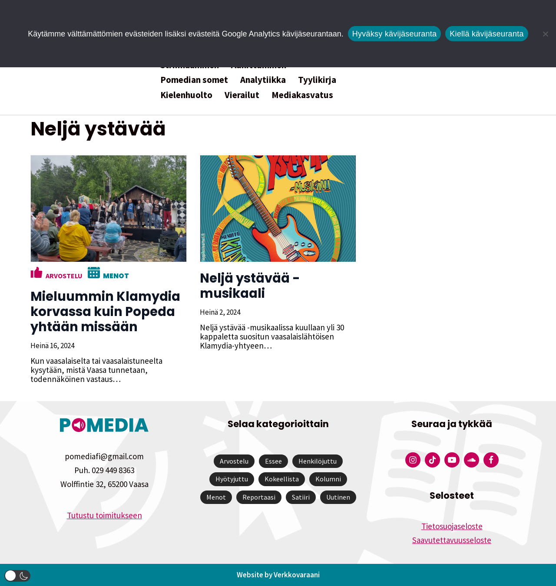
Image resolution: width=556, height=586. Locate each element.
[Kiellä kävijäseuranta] (545, 34)
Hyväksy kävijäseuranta (394, 34)
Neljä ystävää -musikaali (250, 286)
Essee (273, 461)
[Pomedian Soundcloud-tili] (471, 459)
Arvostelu (64, 275)
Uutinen (338, 497)
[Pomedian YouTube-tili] (452, 459)
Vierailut (242, 95)
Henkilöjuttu (317, 461)
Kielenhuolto (186, 95)
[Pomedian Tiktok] (432, 459)
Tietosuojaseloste (452, 526)
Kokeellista (282, 478)
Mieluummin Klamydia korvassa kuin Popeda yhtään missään (105, 312)
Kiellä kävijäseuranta (486, 34)
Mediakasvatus (302, 95)
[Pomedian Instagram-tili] (412, 459)
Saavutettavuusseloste (451, 540)
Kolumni (328, 478)
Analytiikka (263, 80)
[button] (17, 576)
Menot (116, 275)
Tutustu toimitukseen (104, 515)
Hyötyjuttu (231, 478)
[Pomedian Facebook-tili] (491, 459)
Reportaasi (258, 497)
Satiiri (301, 497)
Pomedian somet (194, 80)
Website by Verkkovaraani (278, 574)
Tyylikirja (317, 80)
